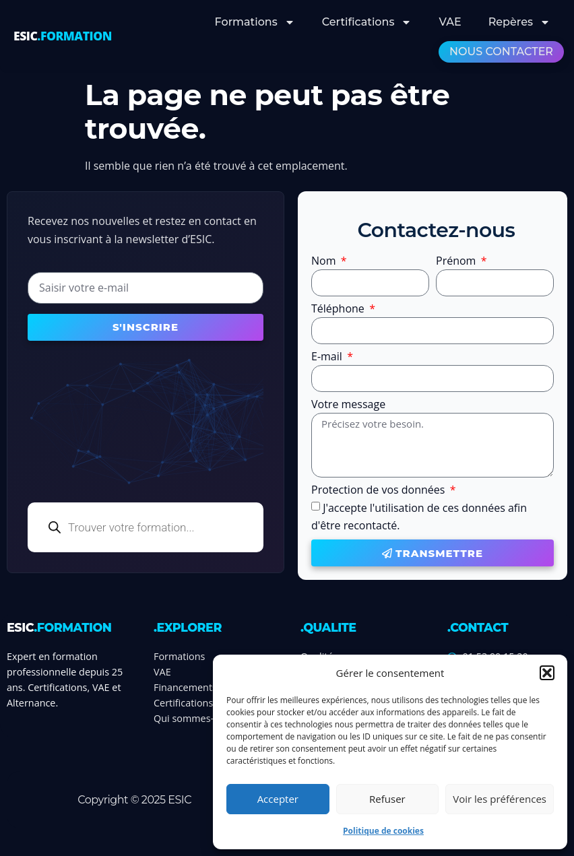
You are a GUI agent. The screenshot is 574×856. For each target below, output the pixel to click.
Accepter (277, 798)
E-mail (328, 357)
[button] (547, 673)
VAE (450, 21)
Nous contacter (501, 51)
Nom (325, 261)
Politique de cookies (383, 830)
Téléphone (339, 309)
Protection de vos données (379, 490)
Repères (519, 22)
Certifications (367, 22)
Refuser (387, 798)
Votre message (348, 405)
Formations (255, 22)
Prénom (457, 261)
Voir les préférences (499, 798)
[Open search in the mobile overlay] (145, 527)
